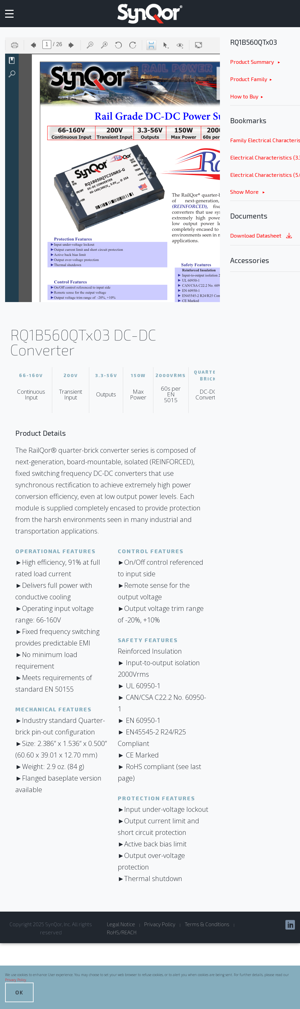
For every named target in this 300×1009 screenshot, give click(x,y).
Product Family (248, 79)
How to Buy (244, 96)
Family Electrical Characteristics (265, 140)
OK (19, 992)
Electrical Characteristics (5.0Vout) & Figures (265, 174)
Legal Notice (121, 924)
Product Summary (252, 61)
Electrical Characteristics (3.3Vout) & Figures (265, 157)
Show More (245, 191)
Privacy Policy (15, 979)
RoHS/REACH (121, 932)
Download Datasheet (261, 236)
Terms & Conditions (207, 924)
